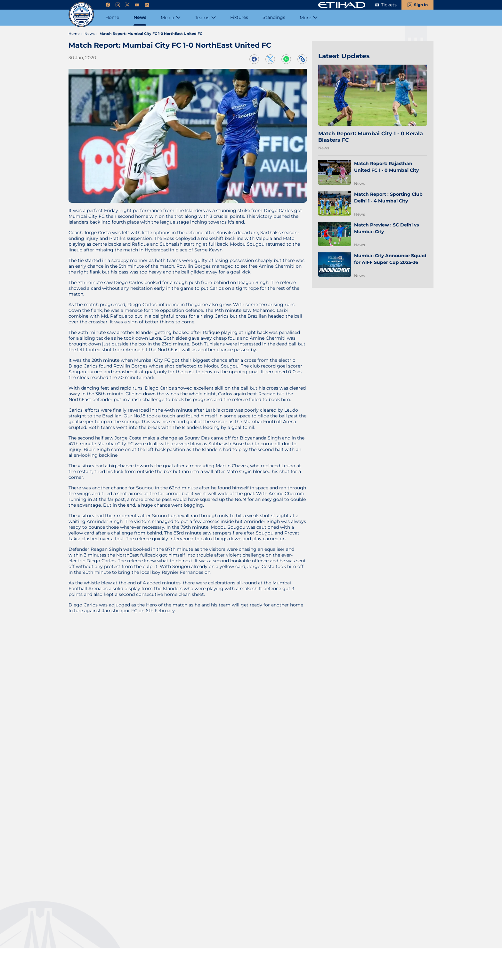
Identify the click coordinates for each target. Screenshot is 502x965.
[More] (309, 17)
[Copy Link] (302, 59)
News (323, 148)
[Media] (171, 17)
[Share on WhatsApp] (286, 59)
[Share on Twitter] (270, 59)
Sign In (421, 4)
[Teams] (205, 17)
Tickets (389, 5)
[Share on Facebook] (254, 59)
